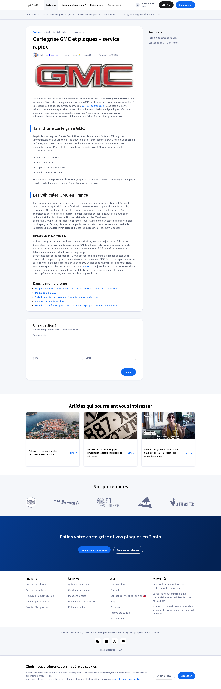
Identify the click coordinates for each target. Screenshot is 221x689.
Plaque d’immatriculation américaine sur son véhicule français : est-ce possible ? (77, 288)
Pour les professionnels (38, 601)
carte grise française (93, 105)
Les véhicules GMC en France (164, 42)
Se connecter (117, 618)
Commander (185, 4)
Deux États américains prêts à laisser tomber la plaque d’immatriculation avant (76, 305)
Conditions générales (79, 590)
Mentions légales (77, 595)
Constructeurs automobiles (49, 301)
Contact (115, 590)
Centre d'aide (118, 584)
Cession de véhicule (36, 584)
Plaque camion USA (45, 292)
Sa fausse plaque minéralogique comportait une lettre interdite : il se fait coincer (172, 597)
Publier (128, 372)
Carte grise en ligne (36, 590)
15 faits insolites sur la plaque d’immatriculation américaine (66, 297)
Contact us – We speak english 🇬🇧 (128, 595)
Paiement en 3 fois (120, 612)
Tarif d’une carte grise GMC (163, 37)
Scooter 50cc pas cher (37, 607)
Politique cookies (77, 607)
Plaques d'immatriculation (40, 595)
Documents (117, 607)
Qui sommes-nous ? (78, 584)
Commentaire (40, 335)
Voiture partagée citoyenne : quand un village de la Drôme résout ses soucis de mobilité (174, 610)
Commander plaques (128, 549)
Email (88, 357)
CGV (120, 649)
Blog (113, 601)
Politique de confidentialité (82, 601)
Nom (35, 357)
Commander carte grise (94, 549)
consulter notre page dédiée (127, 679)
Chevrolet (88, 266)
